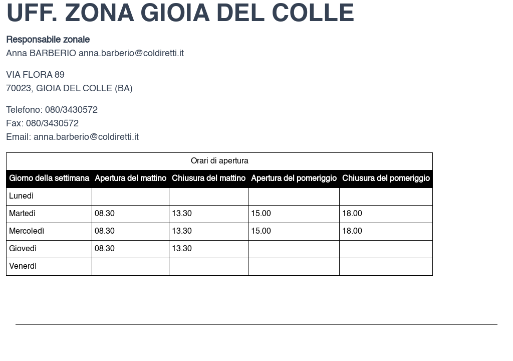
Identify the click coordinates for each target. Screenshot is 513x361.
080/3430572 (71, 110)
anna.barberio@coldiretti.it (131, 53)
